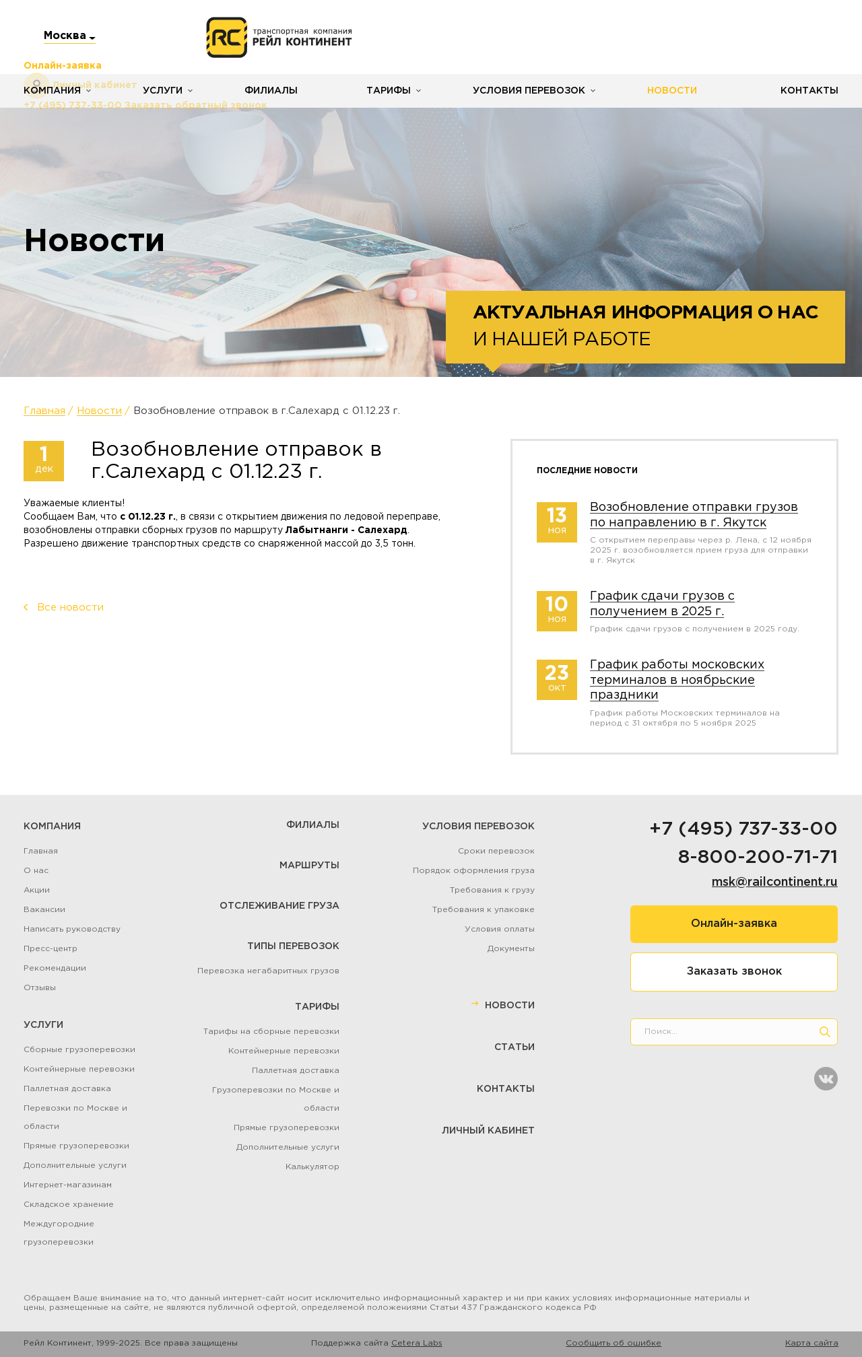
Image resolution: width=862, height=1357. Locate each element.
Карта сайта (811, 1343)
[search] (825, 1031)
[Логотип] (279, 38)
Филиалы (271, 91)
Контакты (809, 91)
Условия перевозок (529, 91)
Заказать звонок (734, 972)
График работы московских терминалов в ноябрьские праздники (677, 680)
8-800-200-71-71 (758, 857)
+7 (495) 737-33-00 (743, 829)
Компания (52, 91)
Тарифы (388, 91)
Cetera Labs (416, 1343)
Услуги (163, 91)
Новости (672, 91)
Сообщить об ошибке (613, 1343)
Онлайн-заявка (734, 924)
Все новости (70, 607)
